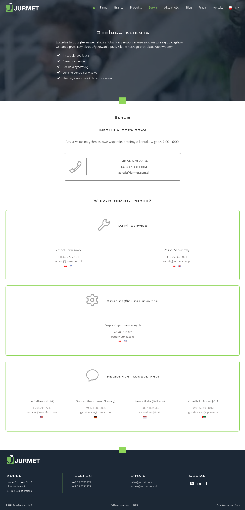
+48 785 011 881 (123, 332)
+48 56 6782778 (81, 486)
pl (234, 8)
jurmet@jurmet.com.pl (143, 486)
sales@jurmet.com (141, 482)
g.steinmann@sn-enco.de (95, 412)
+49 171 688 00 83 (95, 408)
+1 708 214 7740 (41, 408)
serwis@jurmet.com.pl (133, 173)
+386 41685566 (149, 408)
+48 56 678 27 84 (134, 161)
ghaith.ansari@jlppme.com (203, 412)
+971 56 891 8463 (203, 408)
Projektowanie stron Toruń (228, 505)
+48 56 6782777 (81, 482)
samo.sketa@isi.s (149, 412)
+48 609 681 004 (133, 167)
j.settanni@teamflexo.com (41, 412)
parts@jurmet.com (122, 336)
